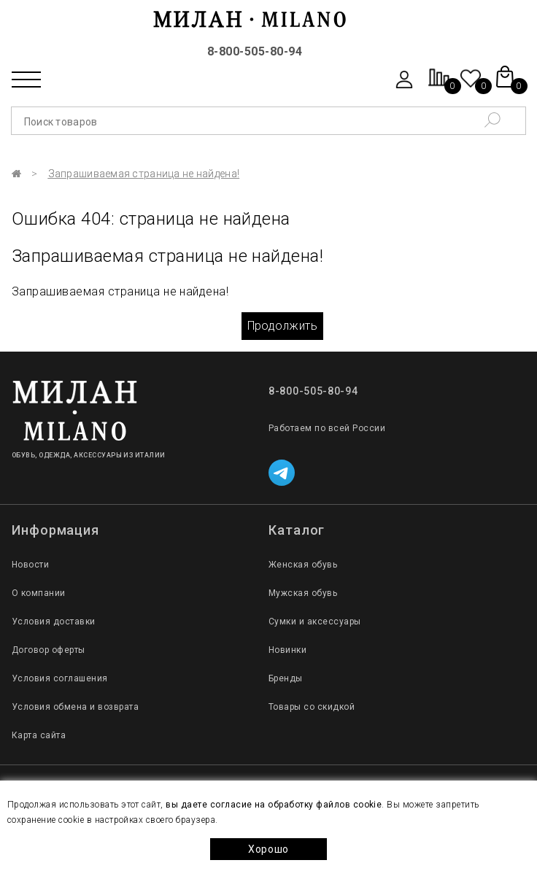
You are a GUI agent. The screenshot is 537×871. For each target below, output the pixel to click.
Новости (30, 565)
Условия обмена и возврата (75, 707)
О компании (39, 593)
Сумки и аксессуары (314, 621)
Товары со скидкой (311, 707)
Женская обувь (302, 565)
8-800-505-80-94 (254, 51)
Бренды (285, 678)
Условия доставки (54, 621)
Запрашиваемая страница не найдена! (144, 173)
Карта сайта (39, 735)
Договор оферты (48, 650)
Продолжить (282, 326)
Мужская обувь (302, 593)
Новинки (287, 650)
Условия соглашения (60, 678)
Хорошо (268, 849)
